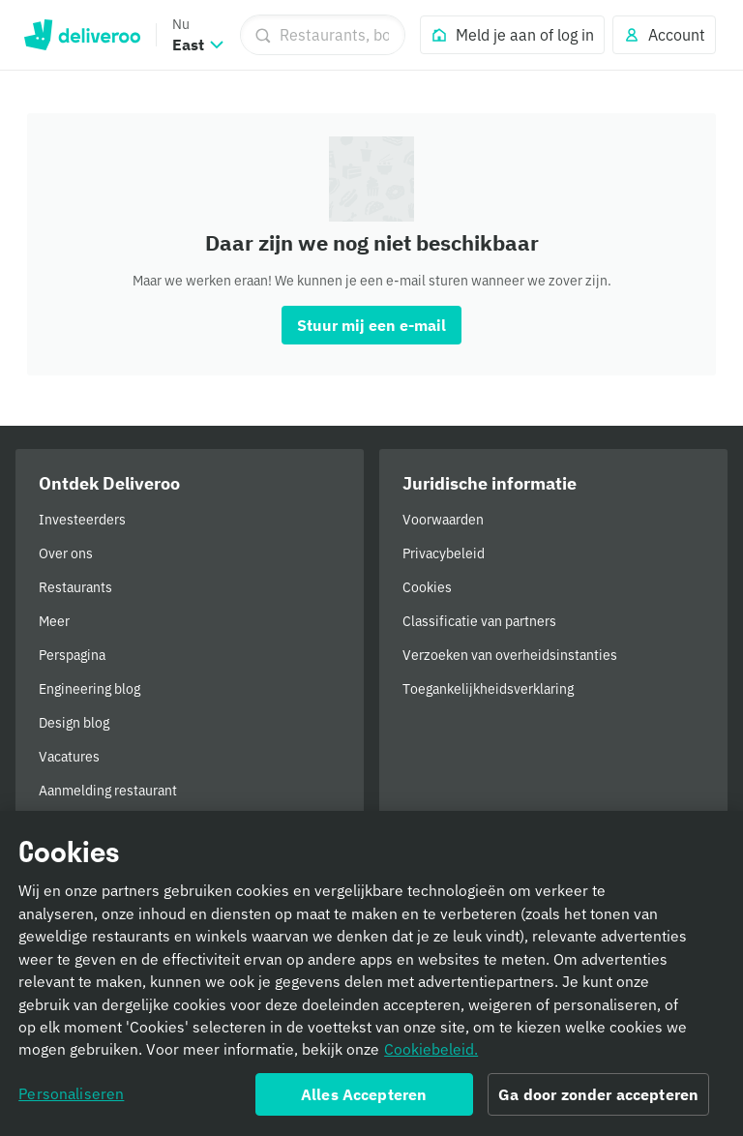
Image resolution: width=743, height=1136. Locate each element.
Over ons (66, 553)
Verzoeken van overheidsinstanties (509, 655)
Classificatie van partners (479, 621)
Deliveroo (81, 34)
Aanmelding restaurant (108, 790)
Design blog (74, 723)
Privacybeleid (443, 553)
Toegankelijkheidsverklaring (488, 689)
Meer (54, 621)
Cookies (427, 587)
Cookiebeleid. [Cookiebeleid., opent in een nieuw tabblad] (431, 1057)
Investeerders (82, 519)
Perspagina (72, 655)
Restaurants (75, 587)
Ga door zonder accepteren (598, 1103)
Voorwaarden (443, 519)
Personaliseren (71, 1102)
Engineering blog (89, 689)
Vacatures (69, 756)
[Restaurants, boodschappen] (322, 34)
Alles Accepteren (364, 1103)
